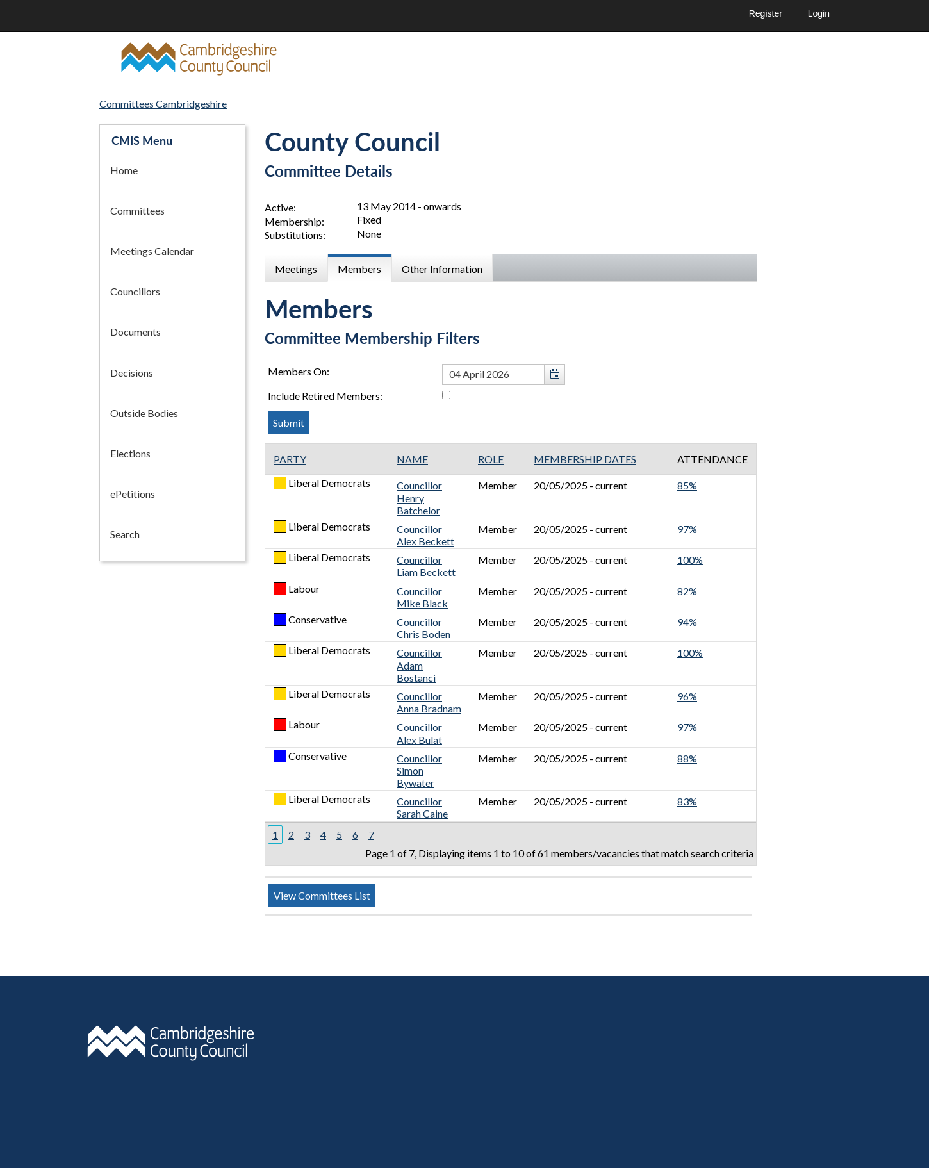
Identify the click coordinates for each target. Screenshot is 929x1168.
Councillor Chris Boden (423, 628)
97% (687, 529)
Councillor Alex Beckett (425, 535)
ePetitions (132, 494)
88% (687, 758)
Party (290, 459)
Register (765, 13)
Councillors (135, 291)
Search (125, 534)
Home (124, 170)
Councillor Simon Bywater (419, 770)
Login (819, 13)
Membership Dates (585, 459)
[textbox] (503, 374)
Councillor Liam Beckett (426, 566)
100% (690, 560)
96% (687, 696)
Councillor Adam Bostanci (419, 664)
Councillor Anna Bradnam (429, 702)
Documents (135, 331)
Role (491, 459)
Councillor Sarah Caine (422, 807)
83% (687, 801)
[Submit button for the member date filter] (288, 422)
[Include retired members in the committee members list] (446, 395)
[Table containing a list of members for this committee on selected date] (511, 654)
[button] (554, 374)
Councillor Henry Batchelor (419, 497)
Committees (137, 210)
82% (687, 591)
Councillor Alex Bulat (419, 733)
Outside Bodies (144, 413)
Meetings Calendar (152, 251)
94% (687, 622)
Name (412, 459)
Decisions (131, 372)
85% (687, 485)
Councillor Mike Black (422, 597)
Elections (130, 453)
